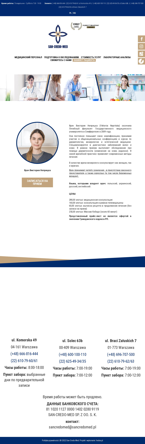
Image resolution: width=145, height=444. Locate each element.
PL (70, 13)
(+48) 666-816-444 (24, 354)
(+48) (121, 354)
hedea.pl (99, 440)
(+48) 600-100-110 (72, 354)
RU (74, 13)
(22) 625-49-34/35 (72, 361)
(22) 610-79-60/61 (24, 361)
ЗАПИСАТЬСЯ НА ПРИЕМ (37, 182)
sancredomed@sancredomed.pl (72, 427)
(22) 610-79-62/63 (120, 361)
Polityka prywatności (50, 440)
